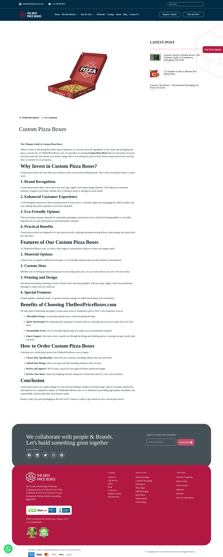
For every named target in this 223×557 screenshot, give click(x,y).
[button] (8, 548)
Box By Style (88, 14)
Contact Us (134, 14)
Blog (125, 14)
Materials (101, 14)
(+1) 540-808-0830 (58, 4)
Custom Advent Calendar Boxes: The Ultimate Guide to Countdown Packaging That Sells (182, 57)
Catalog (110, 14)
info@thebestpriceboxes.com (33, 4)
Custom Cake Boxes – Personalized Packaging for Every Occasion (174, 86)
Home (57, 14)
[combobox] (186, 4)
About (118, 14)
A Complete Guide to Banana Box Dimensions (180, 72)
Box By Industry (70, 14)
